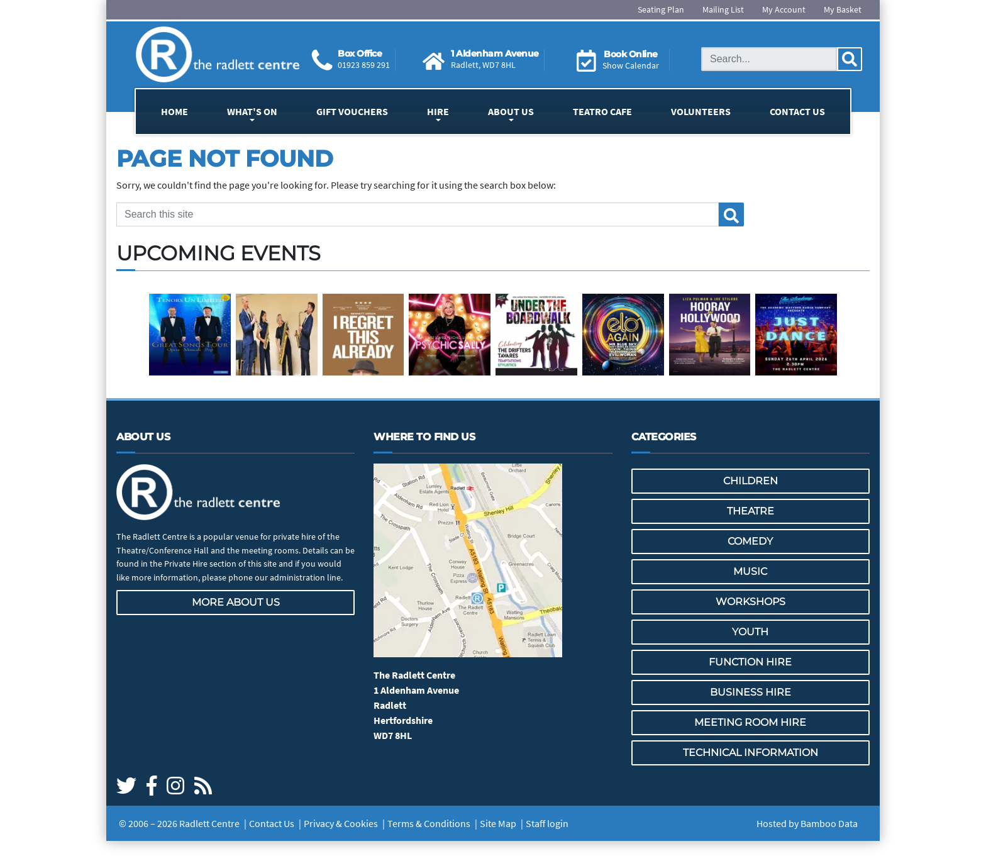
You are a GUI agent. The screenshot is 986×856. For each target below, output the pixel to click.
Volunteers (701, 111)
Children (750, 481)
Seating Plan (661, 9)
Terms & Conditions (428, 823)
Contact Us (797, 111)
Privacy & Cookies (341, 823)
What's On (252, 111)
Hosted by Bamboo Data (807, 823)
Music (750, 571)
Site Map (498, 823)
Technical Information (750, 753)
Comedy (750, 541)
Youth (750, 632)
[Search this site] (769, 59)
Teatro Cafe (602, 111)
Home (174, 111)
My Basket (842, 9)
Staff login (547, 823)
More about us (236, 602)
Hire (438, 111)
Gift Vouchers (352, 111)
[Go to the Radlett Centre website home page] (217, 54)
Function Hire (750, 662)
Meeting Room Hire (750, 722)
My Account (784, 9)
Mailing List (723, 9)
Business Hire (750, 692)
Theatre (750, 511)
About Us (511, 111)
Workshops (750, 602)
